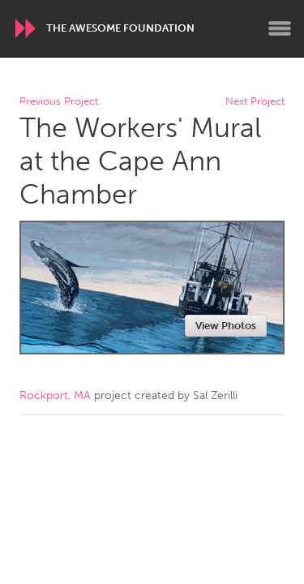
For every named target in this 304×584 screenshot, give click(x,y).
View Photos (225, 326)
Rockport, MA (55, 395)
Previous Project (58, 102)
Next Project (255, 102)
